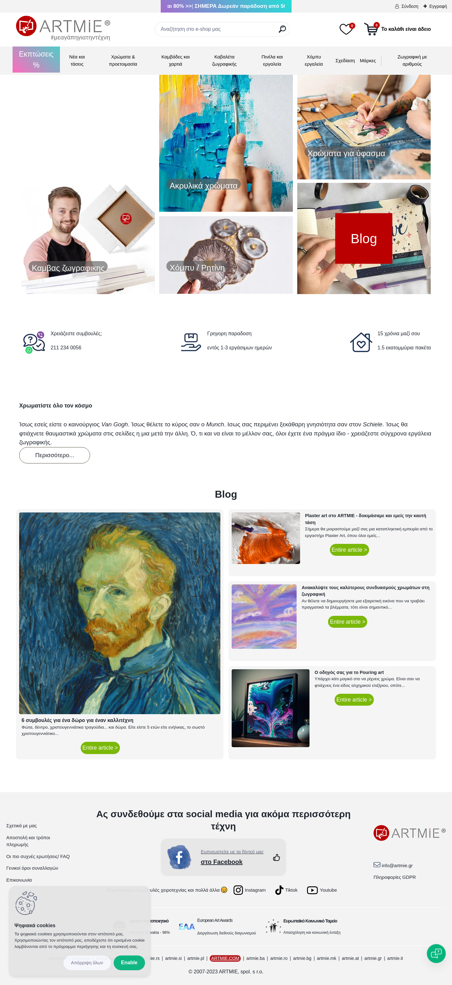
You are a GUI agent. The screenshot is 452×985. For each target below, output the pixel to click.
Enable (129, 962)
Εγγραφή (438, 6)
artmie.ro (279, 958)
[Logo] (63, 28)
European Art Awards (214, 920)
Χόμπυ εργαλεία (314, 60)
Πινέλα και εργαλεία (272, 60)
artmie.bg (302, 958)
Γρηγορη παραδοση (229, 333)
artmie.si (173, 958)
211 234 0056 (66, 347)
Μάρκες (368, 60)
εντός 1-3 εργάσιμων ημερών (239, 347)
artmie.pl (195, 958)
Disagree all (87, 963)
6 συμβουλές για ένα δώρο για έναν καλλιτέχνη (77, 720)
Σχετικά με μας (21, 825)
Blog (364, 238)
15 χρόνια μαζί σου (399, 333)
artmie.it (395, 958)
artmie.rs (151, 958)
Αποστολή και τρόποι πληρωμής (28, 841)
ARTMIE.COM (225, 958)
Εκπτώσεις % (36, 59)
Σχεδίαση (345, 60)
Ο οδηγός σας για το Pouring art (349, 672)
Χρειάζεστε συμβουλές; (76, 333)
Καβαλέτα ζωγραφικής (224, 60)
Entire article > (100, 748)
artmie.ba (255, 958)
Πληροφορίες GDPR (395, 877)
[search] (282, 31)
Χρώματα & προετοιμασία (123, 60)
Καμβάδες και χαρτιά (175, 60)
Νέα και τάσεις (77, 60)
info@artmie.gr (397, 865)
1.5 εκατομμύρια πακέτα (404, 347)
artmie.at (350, 958)
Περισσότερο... (54, 455)
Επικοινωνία (19, 880)
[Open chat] (436, 953)
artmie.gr (373, 958)
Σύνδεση (409, 6)
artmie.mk (326, 958)
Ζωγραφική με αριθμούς (412, 60)
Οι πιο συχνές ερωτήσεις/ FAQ (38, 856)
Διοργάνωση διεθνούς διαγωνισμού (226, 933)
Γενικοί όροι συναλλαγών (32, 868)
